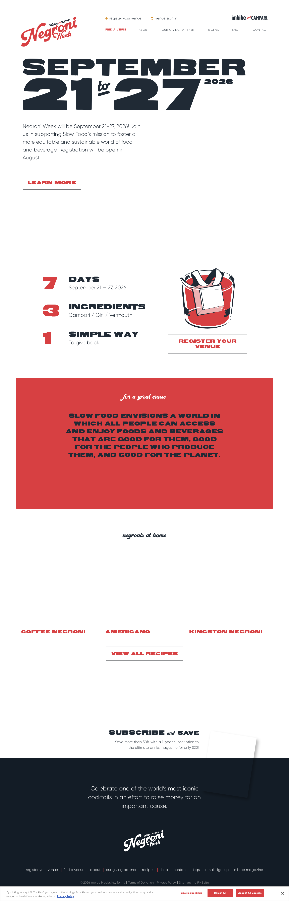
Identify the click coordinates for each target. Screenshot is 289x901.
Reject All (220, 893)
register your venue (208, 344)
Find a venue (115, 29)
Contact (260, 29)
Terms (121, 882)
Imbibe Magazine (248, 870)
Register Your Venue (42, 870)
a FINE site (201, 882)
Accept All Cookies (250, 893)
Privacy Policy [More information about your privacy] (65, 896)
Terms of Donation (141, 882)
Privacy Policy (167, 882)
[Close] (282, 893)
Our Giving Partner (178, 29)
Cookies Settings (191, 893)
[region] (144, 893)
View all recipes (144, 653)
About (144, 29)
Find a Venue (74, 870)
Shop (236, 29)
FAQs (196, 870)
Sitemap (185, 882)
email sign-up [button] (217, 870)
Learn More (52, 182)
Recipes (213, 29)
